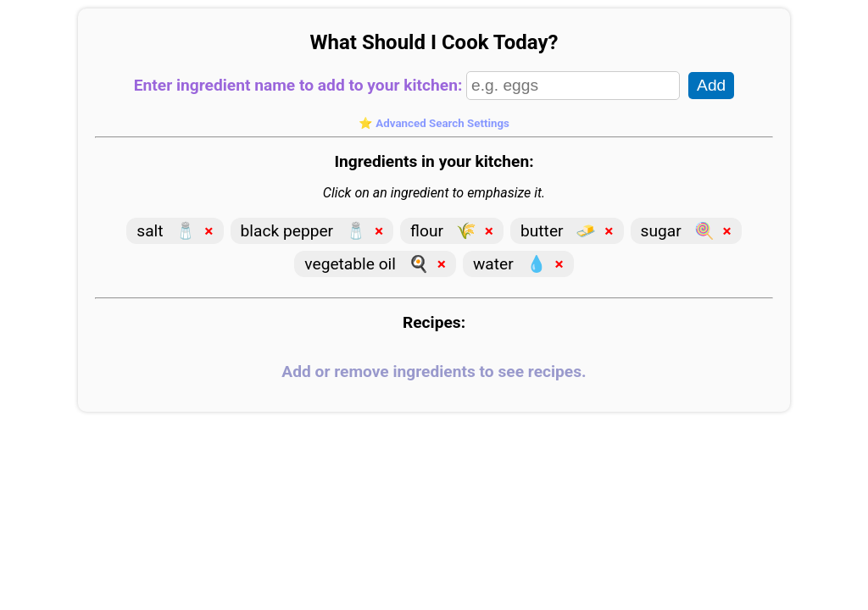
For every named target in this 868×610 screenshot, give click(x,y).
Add (711, 85)
